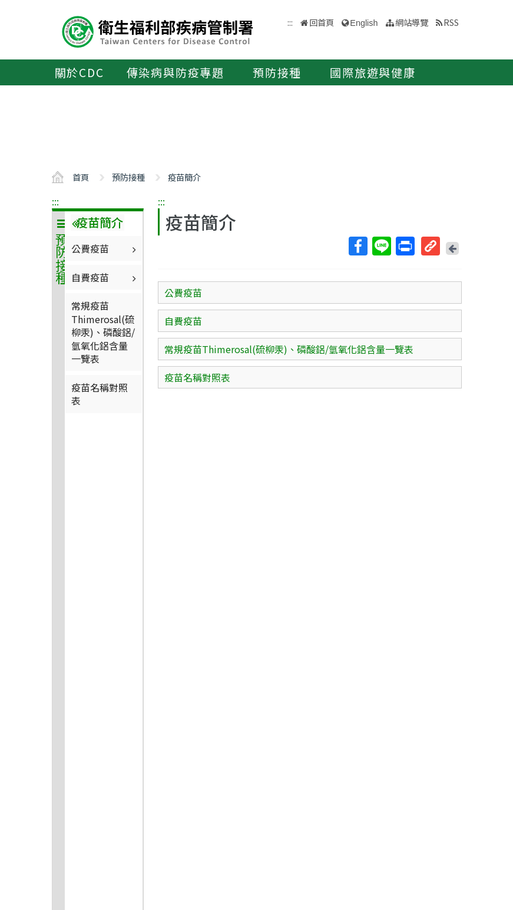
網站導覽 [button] (411, 22)
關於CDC (79, 72)
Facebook (357, 246)
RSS (451, 22)
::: (55, 201)
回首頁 (321, 22)
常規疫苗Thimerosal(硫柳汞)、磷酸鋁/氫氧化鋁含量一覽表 (103, 332)
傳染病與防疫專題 (175, 72)
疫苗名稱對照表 (99, 393)
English (364, 23)
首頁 (80, 177)
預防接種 (277, 72)
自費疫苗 (105, 277)
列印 (405, 246)
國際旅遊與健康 (373, 72)
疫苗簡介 (184, 177)
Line (381, 246)
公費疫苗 (105, 248)
